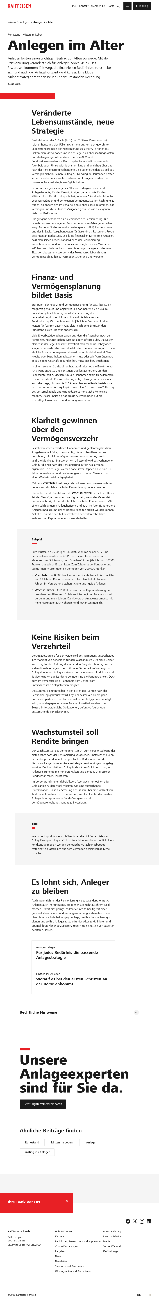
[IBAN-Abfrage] (110, 1251)
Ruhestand (32, 1142)
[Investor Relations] (113, 1236)
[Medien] (107, 1241)
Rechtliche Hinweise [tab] (38, 1012)
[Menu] (127, 6)
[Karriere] (59, 1236)
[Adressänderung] (112, 1231)
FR (145, 1294)
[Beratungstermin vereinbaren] (43, 1104)
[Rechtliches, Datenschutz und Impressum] (78, 1241)
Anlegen (91, 1142)
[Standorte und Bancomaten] (70, 1266)
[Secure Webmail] (112, 1246)
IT (150, 1294)
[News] (58, 1256)
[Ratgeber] (60, 1251)
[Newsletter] (61, 1261)
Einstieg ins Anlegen (37, 1152)
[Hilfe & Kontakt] (63, 1231)
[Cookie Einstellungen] (66, 1246)
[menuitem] (79, 6)
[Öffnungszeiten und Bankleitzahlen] (74, 1271)
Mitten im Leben (62, 1142)
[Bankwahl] (36, 1203)
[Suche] (118, 6)
